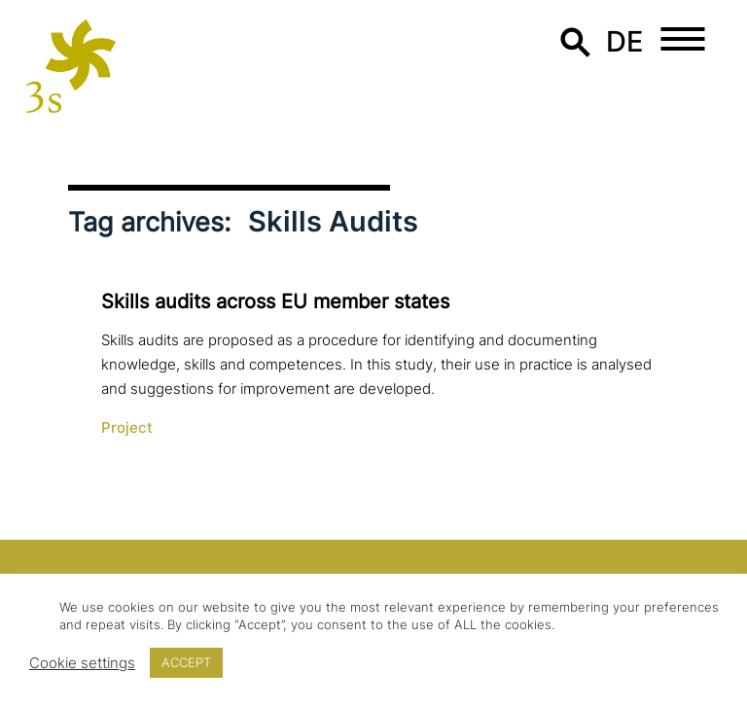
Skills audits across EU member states (275, 301)
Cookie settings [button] (82, 663)
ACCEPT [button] (186, 662)
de (625, 41)
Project (127, 428)
